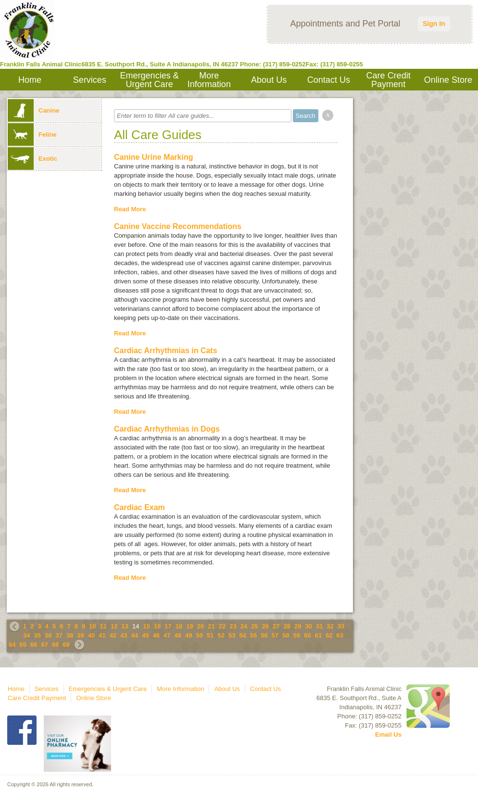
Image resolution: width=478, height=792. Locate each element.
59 (296, 635)
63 (340, 635)
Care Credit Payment (388, 80)
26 (265, 626)
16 (157, 626)
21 (211, 626)
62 (329, 635)
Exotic (32, 158)
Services (89, 80)
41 (102, 635)
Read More (130, 209)
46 (156, 635)
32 (330, 626)
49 (188, 635)
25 (254, 626)
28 (287, 626)
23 (232, 626)
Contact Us (328, 80)
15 (146, 626)
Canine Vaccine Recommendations (177, 226)
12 (114, 626)
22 (222, 626)
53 (231, 635)
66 (33, 644)
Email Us (388, 734)
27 (276, 626)
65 (22, 644)
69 (66, 644)
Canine (33, 110)
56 (264, 635)
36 (48, 635)
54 (242, 635)
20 (200, 626)
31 (319, 626)
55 (253, 635)
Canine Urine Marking (153, 157)
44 (134, 635)
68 (55, 644)
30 (308, 626)
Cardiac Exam (139, 507)
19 (189, 626)
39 (80, 635)
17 (167, 626)
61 (318, 635)
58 (285, 635)
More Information (209, 80)
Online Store (448, 80)
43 (123, 635)
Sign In (434, 23)
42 (113, 635)
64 (12, 644)
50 (199, 635)
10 (92, 626)
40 (91, 635)
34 (26, 635)
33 (341, 626)
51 (210, 635)
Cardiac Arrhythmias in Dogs (167, 429)
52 (220, 635)
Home (29, 80)
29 (297, 626)
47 (167, 635)
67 (44, 644)
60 (307, 635)
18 (179, 626)
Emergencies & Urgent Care (149, 80)
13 (125, 626)
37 (58, 635)
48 (178, 635)
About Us (269, 80)
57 (275, 635)
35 (37, 635)
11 (103, 626)
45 (145, 635)
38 (69, 635)
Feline (32, 134)
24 (243, 626)
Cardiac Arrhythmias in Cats (165, 350)
